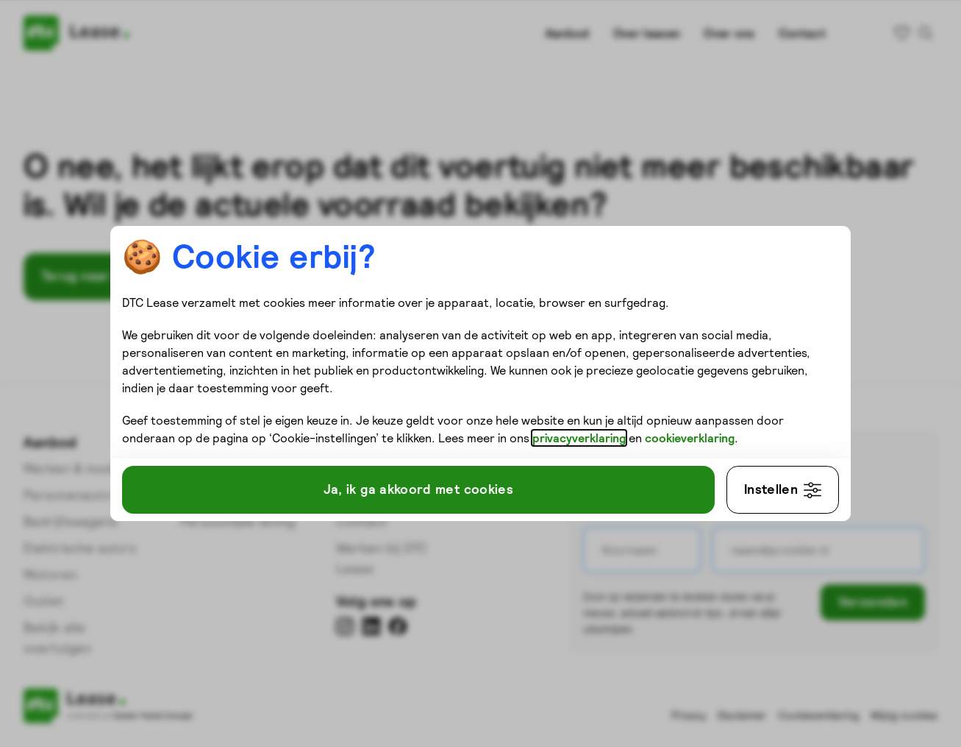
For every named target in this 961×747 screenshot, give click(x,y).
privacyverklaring (650, 429)
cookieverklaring (208, 446)
